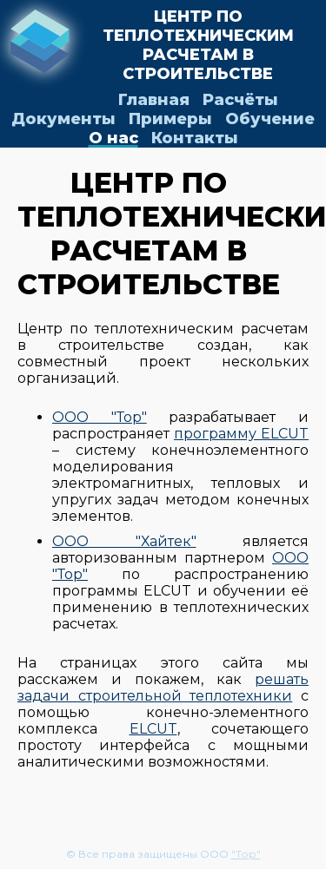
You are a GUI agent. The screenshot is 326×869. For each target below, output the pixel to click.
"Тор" (246, 853)
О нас (113, 138)
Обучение (270, 118)
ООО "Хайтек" (124, 541)
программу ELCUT (241, 433)
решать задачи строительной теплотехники (163, 687)
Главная (154, 99)
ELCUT (153, 729)
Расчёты (240, 99)
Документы (63, 118)
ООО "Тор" (99, 417)
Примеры (170, 118)
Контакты (194, 138)
